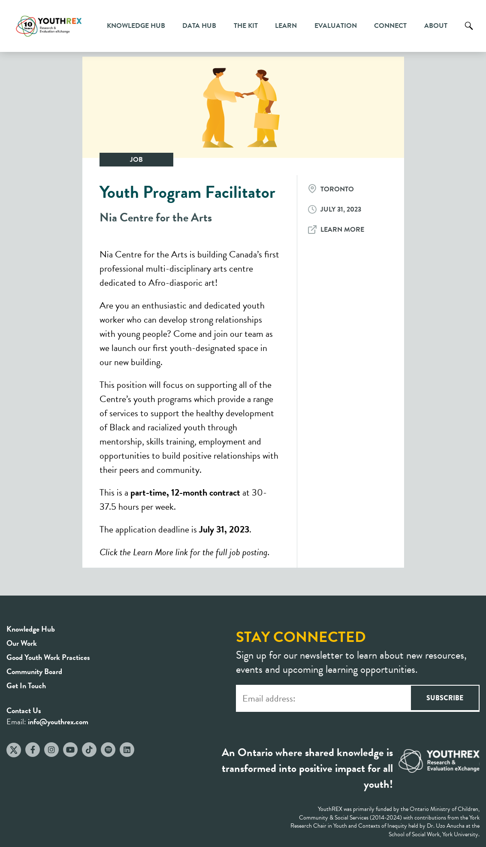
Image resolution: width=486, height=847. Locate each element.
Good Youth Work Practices (48, 657)
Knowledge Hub (136, 26)
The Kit (246, 26)
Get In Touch (26, 685)
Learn (286, 26)
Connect (390, 26)
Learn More (342, 229)
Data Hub (199, 26)
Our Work (21, 643)
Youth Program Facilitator (187, 192)
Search (469, 32)
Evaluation (335, 26)
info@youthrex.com (58, 721)
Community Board (34, 671)
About (435, 26)
